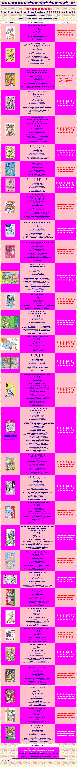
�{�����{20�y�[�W (10, 437)
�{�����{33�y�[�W (10, 439)
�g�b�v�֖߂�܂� (5, 760)
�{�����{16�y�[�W (10, 436)
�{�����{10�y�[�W (10, 435)
